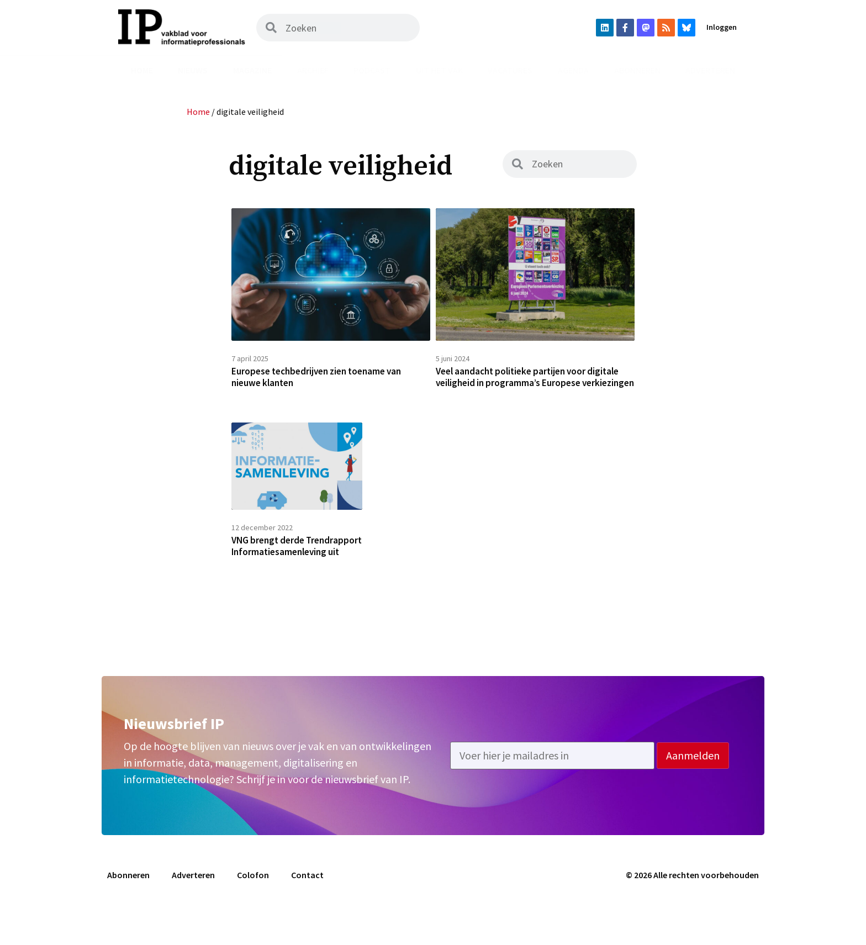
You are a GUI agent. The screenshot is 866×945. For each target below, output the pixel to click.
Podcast (371, 70)
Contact (307, 910)
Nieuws (193, 70)
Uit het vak (439, 70)
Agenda (573, 70)
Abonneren (637, 70)
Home (142, 70)
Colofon (253, 910)
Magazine (252, 70)
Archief (313, 70)
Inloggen (721, 27)
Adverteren (710, 70)
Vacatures (510, 70)
